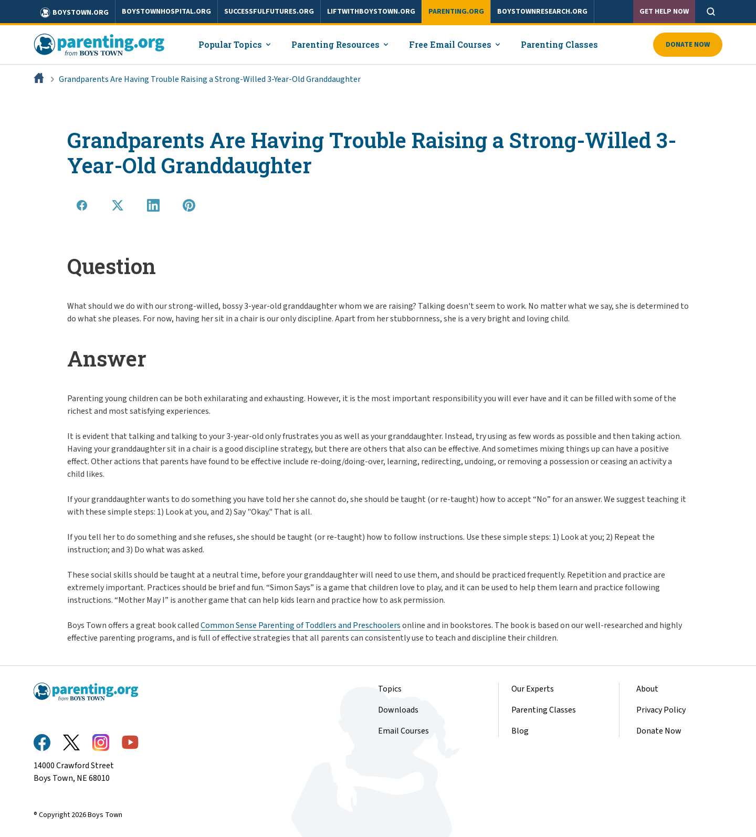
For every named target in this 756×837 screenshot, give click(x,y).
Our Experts (532, 689)
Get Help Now (664, 11)
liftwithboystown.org (371, 11)
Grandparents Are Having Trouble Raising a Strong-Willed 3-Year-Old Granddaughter (210, 79)
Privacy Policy (661, 710)
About (647, 689)
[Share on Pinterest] (189, 205)
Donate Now (688, 44)
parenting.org (456, 11)
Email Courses (403, 731)
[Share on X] (117, 205)
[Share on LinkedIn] (153, 205)
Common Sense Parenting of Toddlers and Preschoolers (301, 625)
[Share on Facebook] (82, 205)
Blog (520, 731)
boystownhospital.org (166, 11)
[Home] (40, 79)
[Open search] (710, 11)
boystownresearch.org (542, 11)
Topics (390, 689)
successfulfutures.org (269, 11)
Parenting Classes (543, 710)
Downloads (398, 710)
